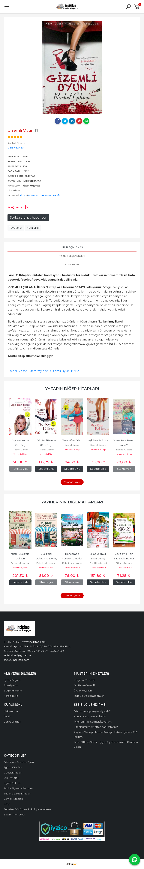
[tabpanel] (72, 67)
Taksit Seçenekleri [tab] (72, 256)
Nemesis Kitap (20, 454)
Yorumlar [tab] (72, 264)
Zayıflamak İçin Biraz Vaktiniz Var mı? (124, 558)
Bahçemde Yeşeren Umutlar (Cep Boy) (72, 558)
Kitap (23, 195)
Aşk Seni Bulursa (98, 440)
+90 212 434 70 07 (37, 650)
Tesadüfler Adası (72, 440)
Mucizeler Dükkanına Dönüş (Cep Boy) (47, 558)
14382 (75, 371)
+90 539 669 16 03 (14, 650)
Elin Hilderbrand (98, 563)
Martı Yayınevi (38, 371)
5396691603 (57, 650)
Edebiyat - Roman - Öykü (44, 195)
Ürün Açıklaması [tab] (72, 247)
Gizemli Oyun (59, 371)
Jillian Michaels (124, 563)
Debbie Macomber (20, 563)
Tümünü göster (72, 482)
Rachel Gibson (18, 371)
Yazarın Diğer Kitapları (72, 388)
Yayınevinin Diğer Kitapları (72, 502)
